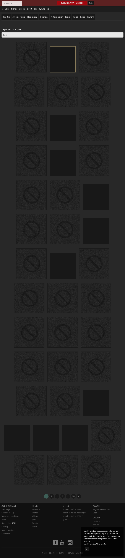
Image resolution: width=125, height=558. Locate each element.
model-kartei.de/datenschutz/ (95, 544)
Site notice (6, 534)
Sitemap (5, 527)
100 (73, 496)
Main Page (6, 509)
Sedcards (5, 9)
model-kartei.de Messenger (74, 513)
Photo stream (32, 17)
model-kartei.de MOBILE (73, 516)
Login (91, 3)
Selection (6, 17)
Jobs (35, 9)
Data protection (8, 530)
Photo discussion (57, 17)
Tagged (82, 17)
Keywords (90, 17)
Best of (67, 17)
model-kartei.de (59, 553)
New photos (44, 17)
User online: (9, 523)
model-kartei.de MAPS (72, 509)
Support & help (8, 513)
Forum (29, 9)
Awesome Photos (19, 17)
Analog (75, 17)
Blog (48, 9)
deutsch (96, 521)
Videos (22, 9)
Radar (34, 527)
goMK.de (66, 520)
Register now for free (72, 3)
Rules (4, 520)
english (96, 525)
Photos (14, 9)
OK (87, 549)
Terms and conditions (10, 516)
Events (42, 9)
